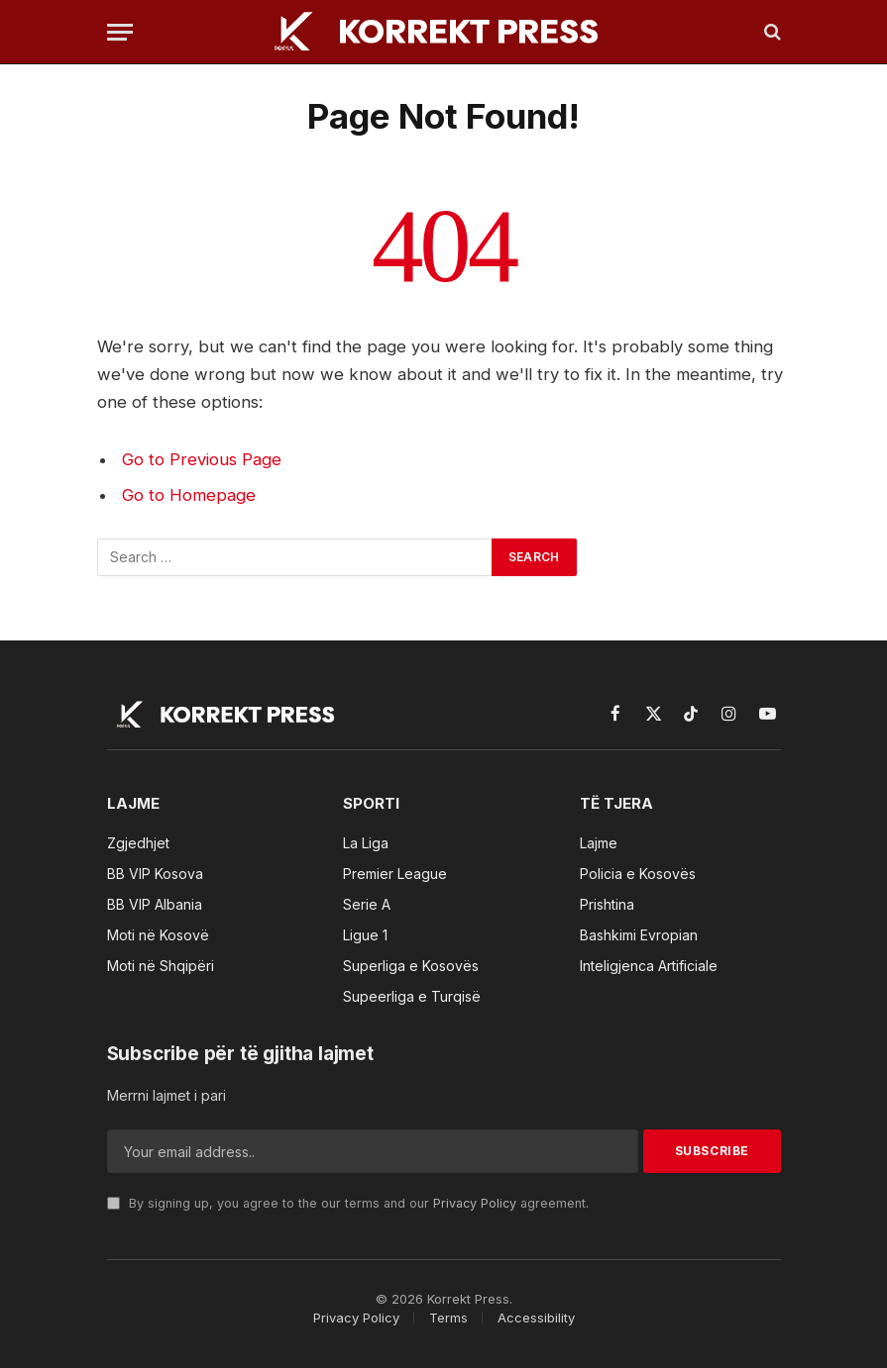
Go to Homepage (189, 495)
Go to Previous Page (201, 459)
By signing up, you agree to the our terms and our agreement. (348, 1203)
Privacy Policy (474, 1203)
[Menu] (120, 32)
